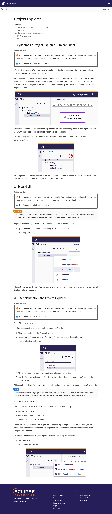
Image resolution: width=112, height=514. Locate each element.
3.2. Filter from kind (23, 39)
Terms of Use (57, 500)
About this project (86, 495)
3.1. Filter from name (24, 36)
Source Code (84, 498)
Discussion (83, 500)
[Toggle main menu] (109, 3)
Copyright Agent (59, 503)
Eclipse (55, 498)
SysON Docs (11, 3)
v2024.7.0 (105, 9)
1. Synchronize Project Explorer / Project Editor (31, 27)
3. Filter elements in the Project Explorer (29, 33)
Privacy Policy (58, 495)
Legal (55, 506)
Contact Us (57, 508)
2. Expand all (19, 30)
